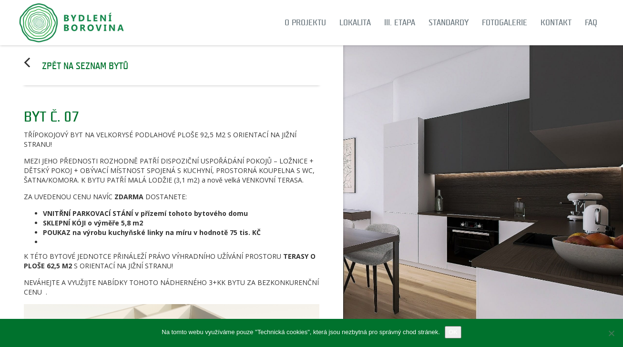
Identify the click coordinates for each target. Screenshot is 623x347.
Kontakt (556, 22)
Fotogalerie (504, 22)
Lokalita (355, 22)
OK (453, 332)
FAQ (591, 22)
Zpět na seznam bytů (85, 66)
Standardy (449, 22)
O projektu (305, 22)
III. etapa (399, 22)
